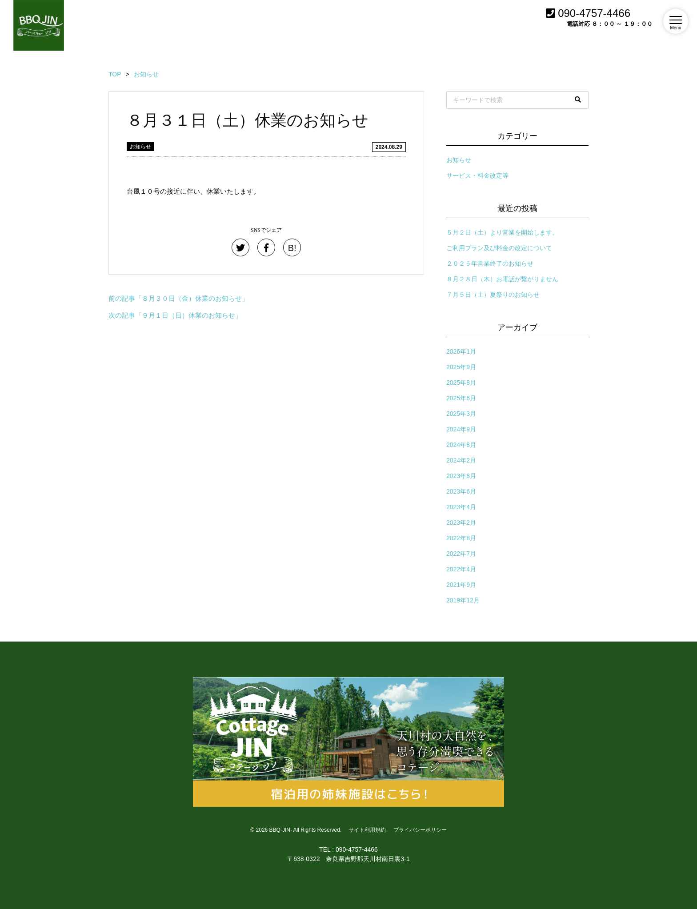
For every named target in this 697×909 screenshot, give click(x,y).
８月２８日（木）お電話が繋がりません (502, 279)
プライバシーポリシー (420, 830)
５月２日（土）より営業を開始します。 (502, 232)
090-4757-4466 (588, 13)
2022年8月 (461, 538)
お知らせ (140, 147)
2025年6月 (461, 398)
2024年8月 (461, 444)
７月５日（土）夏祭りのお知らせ (493, 294)
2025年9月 (461, 367)
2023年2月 (461, 522)
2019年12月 (463, 600)
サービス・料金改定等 (477, 175)
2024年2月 (461, 460)
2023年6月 (461, 491)
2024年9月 (461, 429)
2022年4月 (461, 569)
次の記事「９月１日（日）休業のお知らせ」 (175, 315)
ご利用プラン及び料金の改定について (499, 247)
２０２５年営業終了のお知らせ (489, 263)
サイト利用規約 (367, 830)
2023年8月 (461, 475)
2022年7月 (461, 553)
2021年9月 (461, 584)
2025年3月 (461, 413)
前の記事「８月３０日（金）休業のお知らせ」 (178, 298)
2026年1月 (461, 351)
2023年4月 (461, 506)
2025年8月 (461, 382)
